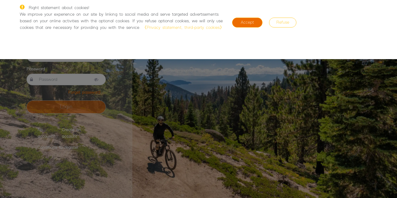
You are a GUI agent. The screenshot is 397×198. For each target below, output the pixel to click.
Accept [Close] (247, 22)
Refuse (282, 22)
